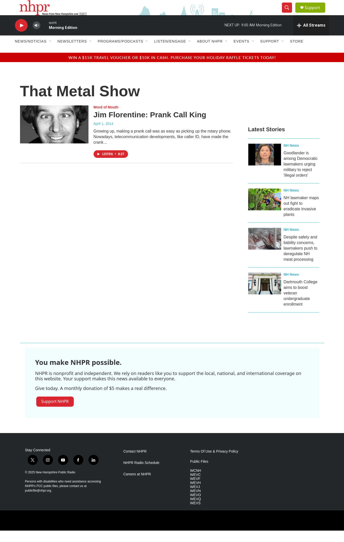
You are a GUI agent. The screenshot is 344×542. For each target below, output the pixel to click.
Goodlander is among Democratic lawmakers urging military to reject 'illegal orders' (301, 175)
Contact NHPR (135, 463)
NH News (291, 157)
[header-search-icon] (289, 13)
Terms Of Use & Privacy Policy (214, 463)
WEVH (195, 494)
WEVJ (195, 498)
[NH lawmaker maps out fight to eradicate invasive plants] (264, 211)
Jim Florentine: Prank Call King (150, 126)
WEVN (195, 502)
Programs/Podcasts (120, 53)
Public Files (199, 473)
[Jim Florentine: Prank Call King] (54, 136)
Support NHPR (55, 413)
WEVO (195, 506)
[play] (21, 37)
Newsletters (72, 53)
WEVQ (195, 510)
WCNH (195, 482)
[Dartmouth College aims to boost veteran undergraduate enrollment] (264, 295)
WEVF (195, 490)
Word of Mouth (106, 119)
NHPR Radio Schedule (141, 474)
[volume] (36, 37)
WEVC (195, 486)
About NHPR (210, 53)
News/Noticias (31, 53)
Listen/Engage (170, 53)
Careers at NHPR (137, 486)
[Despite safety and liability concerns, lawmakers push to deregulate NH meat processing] (264, 250)
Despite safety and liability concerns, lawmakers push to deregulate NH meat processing (300, 259)
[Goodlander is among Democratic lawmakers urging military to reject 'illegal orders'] (264, 166)
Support (315, 13)
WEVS (195, 514)
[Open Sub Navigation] (50, 53)
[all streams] (311, 37)
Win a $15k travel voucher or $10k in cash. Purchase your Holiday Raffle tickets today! (172, 68)
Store (296, 53)
